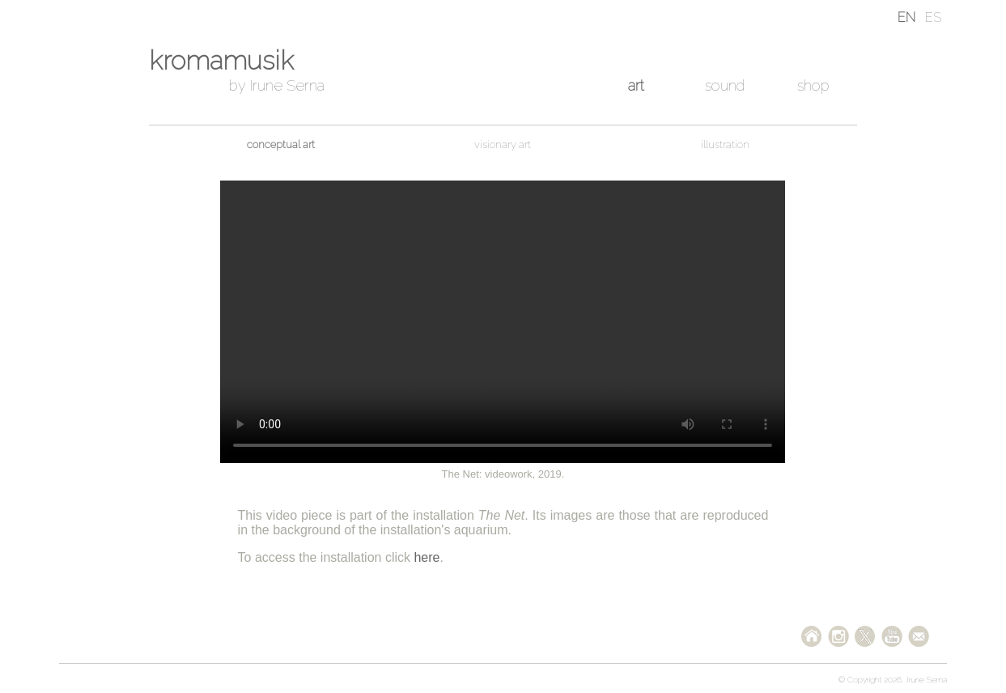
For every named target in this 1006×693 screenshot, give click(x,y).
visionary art (502, 144)
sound (725, 85)
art (636, 85)
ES (933, 17)
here (426, 557)
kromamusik (221, 60)
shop (813, 85)
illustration (725, 144)
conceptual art (281, 144)
